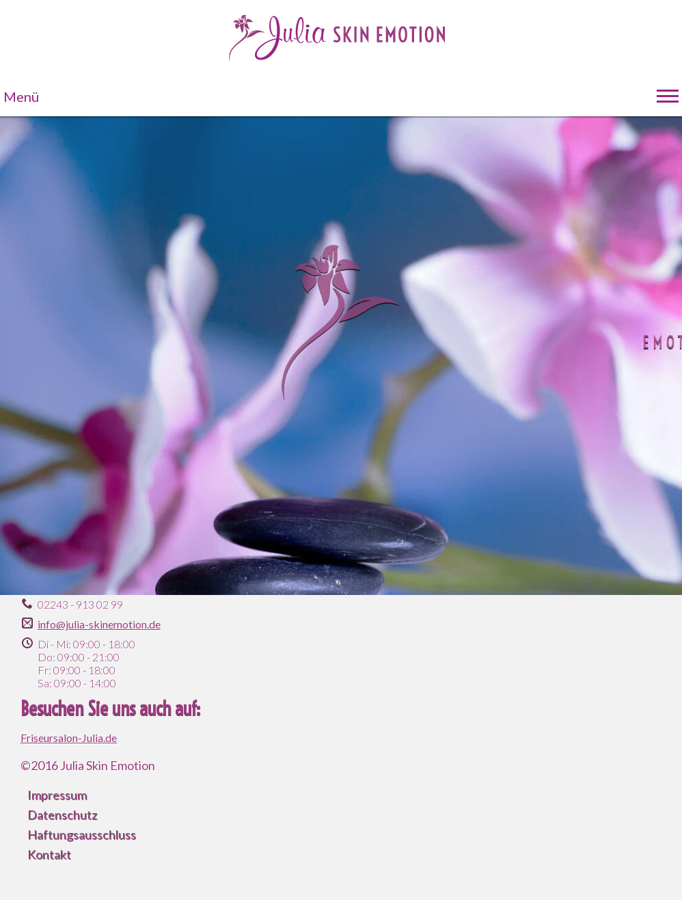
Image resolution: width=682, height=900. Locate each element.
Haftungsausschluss (81, 834)
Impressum (57, 794)
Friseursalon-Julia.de (69, 737)
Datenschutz (62, 814)
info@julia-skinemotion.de (99, 624)
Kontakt (49, 854)
